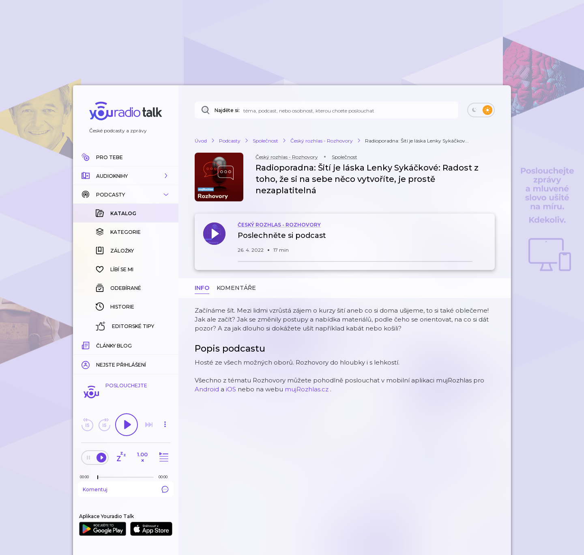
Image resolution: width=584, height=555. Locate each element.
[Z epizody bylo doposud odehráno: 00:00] (86, 477)
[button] (125, 175)
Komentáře (236, 288)
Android (207, 389)
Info (202, 288)
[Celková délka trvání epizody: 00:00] (165, 477)
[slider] (98, 477)
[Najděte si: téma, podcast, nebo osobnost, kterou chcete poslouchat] (326, 110)
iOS (231, 389)
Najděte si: (227, 110)
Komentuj (126, 489)
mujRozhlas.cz (306, 389)
